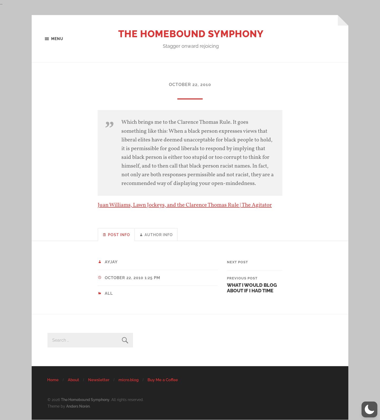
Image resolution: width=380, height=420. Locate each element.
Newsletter (99, 380)
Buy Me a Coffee (163, 380)
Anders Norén (78, 406)
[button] (369, 409)
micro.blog (128, 380)
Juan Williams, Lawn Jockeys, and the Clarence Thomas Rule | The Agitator (185, 205)
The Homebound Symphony (191, 33)
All (109, 293)
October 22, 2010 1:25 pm (132, 277)
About (73, 380)
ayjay (111, 262)
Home (53, 380)
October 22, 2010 (190, 84)
